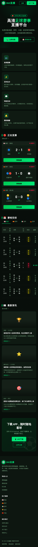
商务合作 (4, 526)
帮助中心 (4, 533)
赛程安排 (4, 483)
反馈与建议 (5, 523)
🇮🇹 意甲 (4, 506)
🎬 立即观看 (11, 39)
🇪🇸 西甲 (4, 503)
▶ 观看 (35, 265)
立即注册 (19, 445)
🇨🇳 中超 (4, 513)
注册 (22, 3)
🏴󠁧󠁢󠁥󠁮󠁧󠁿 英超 (4, 500)
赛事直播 (4, 480)
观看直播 (19, 160)
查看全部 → (5, 138)
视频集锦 (4, 490)
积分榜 (4, 487)
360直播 (8, 3)
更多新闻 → (5, 309)
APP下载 (31, 3)
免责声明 (4, 544)
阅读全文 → (7, 341)
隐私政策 (11, 544)
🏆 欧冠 (4, 510)
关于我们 (4, 529)
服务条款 (17, 544)
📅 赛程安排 (26, 39)
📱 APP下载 (19, 439)
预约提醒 (35, 239)
